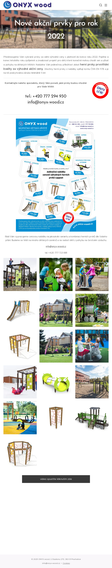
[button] (100, 5)
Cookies (66, 563)
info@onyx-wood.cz (56, 246)
